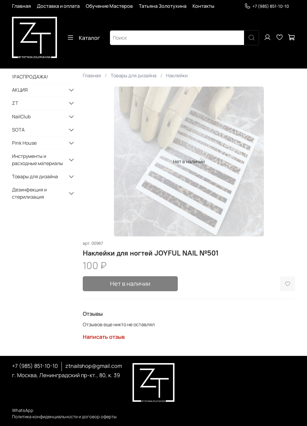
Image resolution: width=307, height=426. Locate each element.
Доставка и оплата (58, 6)
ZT (15, 103)
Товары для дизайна (133, 75)
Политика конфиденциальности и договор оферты (64, 416)
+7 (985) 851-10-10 (266, 6)
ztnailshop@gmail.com (93, 365)
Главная (21, 6)
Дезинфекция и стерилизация (29, 193)
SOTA (18, 129)
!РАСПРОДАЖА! (30, 76)
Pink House (24, 143)
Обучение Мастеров (109, 6)
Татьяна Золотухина (162, 6)
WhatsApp (22, 410)
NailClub (21, 116)
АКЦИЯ (20, 90)
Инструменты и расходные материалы (37, 160)
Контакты (203, 6)
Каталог (83, 37)
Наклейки (177, 75)
